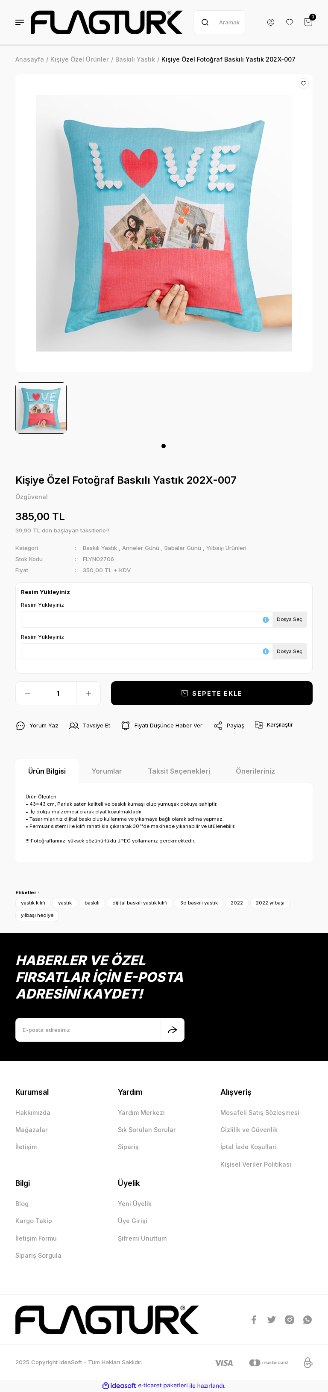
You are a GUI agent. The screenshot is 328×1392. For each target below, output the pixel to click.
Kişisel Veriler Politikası (255, 1164)
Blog (22, 1203)
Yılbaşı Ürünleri (227, 547)
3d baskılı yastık (199, 903)
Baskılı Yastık (100, 547)
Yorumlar (106, 771)
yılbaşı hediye (37, 916)
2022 (237, 903)
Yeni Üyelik (135, 1203)
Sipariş (128, 1147)
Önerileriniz (255, 771)
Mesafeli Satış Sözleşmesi (259, 1112)
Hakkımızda (32, 1112)
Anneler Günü (141, 547)
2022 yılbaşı (270, 903)
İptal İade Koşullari (248, 1147)
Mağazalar (31, 1129)
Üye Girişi (132, 1220)
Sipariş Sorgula (38, 1255)
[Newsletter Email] (99, 1030)
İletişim (26, 1147)
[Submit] (172, 1030)
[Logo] (107, 22)
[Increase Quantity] (88, 693)
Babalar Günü (183, 547)
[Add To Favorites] (304, 83)
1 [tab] (163, 446)
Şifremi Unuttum (142, 1238)
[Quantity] (58, 693)
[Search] (219, 22)
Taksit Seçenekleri (179, 771)
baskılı (92, 903)
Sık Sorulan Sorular (147, 1129)
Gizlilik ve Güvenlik (249, 1129)
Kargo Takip (33, 1220)
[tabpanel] (41, 408)
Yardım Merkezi (141, 1112)
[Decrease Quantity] (28, 693)
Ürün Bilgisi (47, 771)
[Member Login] (270, 22)
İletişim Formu (36, 1238)
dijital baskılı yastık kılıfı (139, 903)
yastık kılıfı (33, 903)
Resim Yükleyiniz (42, 605)
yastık (65, 903)
